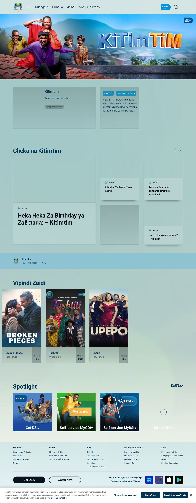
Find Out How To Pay (132, 459)
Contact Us (129, 463)
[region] (98, 495)
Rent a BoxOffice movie (59, 459)
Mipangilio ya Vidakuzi (125, 495)
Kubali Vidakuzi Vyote (175, 495)
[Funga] (191, 495)
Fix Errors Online (131, 456)
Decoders (91, 463)
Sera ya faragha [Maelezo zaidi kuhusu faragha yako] (59, 498)
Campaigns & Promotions (172, 456)
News (15, 463)
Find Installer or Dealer (96, 467)
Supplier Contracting (169, 463)
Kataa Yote (150, 495)
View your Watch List (58, 456)
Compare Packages (95, 459)
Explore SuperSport (21, 459)
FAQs (163, 459)
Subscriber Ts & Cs (169, 452)
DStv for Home (93, 456)
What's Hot (18, 456)
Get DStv (90, 452)
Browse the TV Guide (22, 452)
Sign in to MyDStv (131, 452)
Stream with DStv (56, 452)
